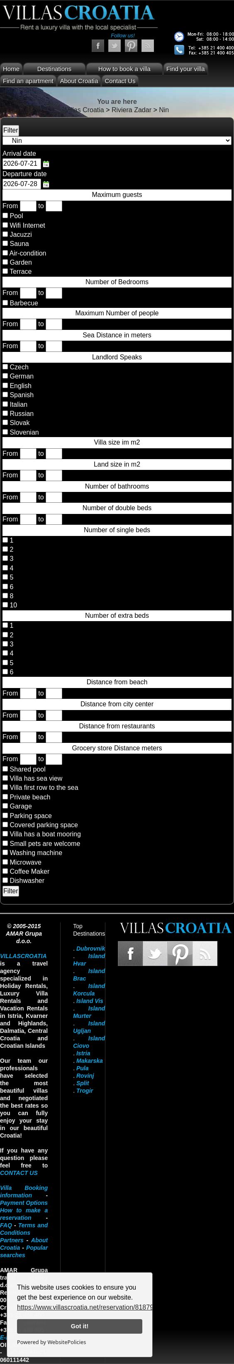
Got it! (79, 1326)
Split (82, 1083)
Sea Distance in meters (117, 335)
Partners (12, 1240)
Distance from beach (117, 682)
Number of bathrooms (117, 486)
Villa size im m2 (117, 442)
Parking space (30, 815)
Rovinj (85, 1075)
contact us (19, 1173)
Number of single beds (117, 529)
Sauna (19, 243)
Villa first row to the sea (44, 787)
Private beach (30, 797)
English (20, 385)
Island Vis (89, 1001)
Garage (21, 806)
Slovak (18, 422)
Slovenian (23, 432)
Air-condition (28, 253)
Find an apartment (28, 80)
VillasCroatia (23, 956)
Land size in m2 (117, 464)
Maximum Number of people (117, 313)
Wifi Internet (27, 225)
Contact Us (120, 80)
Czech (18, 367)
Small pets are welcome (45, 843)
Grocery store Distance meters (117, 748)
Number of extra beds (117, 615)
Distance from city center (117, 704)
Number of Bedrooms (117, 281)
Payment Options (24, 1202)
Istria (83, 1053)
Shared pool (27, 769)
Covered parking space (44, 824)
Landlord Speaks (117, 357)
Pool (16, 215)
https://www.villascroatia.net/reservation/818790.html (94, 1307)
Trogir (84, 1090)
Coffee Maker (29, 871)
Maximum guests (117, 194)
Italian (17, 404)
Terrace (21, 271)
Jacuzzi (21, 234)
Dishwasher (27, 880)
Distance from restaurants (117, 726)
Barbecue (24, 303)
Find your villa (185, 68)
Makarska (89, 1060)
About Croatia (79, 80)
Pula (82, 1068)
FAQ (6, 1225)
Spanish (21, 394)
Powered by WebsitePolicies (51, 1342)
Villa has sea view (36, 778)
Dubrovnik (90, 948)
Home (11, 68)
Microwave (25, 862)
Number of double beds (117, 507)
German (21, 376)
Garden (21, 262)
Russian (21, 413)
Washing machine (36, 852)
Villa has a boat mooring (45, 834)
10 (12, 605)
